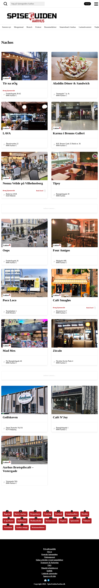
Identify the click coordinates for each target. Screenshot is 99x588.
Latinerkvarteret (85, 27)
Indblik (49, 571)
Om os (49, 552)
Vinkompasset (49, 557)
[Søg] (6, 3)
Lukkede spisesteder (49, 574)
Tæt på (87, 4)
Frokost (38, 27)
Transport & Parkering (49, 563)
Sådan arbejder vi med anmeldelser (49, 560)
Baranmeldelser (50, 27)
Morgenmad (18, 27)
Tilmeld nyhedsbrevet (49, 568)
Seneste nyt (6, 27)
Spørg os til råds (49, 576)
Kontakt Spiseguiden (50, 554)
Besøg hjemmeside (9, 91)
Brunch (29, 27)
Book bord (39, 191)
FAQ (49, 565)
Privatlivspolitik (49, 549)
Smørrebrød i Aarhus (68, 27)
